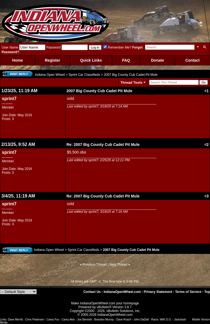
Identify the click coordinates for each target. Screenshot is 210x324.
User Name (10, 47)
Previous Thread (95, 264)
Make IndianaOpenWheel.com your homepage (105, 303)
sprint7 (9, 98)
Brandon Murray (104, 319)
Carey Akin (68, 319)
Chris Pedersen (34, 319)
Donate (157, 60)
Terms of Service (188, 292)
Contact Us (92, 292)
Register (52, 60)
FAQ (126, 60)
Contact (192, 60)
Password (53, 47)
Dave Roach (123, 319)
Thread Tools (131, 82)
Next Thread (118, 264)
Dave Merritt (15, 319)
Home (17, 60)
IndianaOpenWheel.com (122, 292)
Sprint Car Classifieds (84, 75)
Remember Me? (117, 47)
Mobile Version (201, 319)
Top (207, 292)
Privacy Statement (158, 292)
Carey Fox (52, 319)
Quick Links (91, 60)
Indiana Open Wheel (50, 75)
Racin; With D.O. (161, 319)
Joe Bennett (84, 319)
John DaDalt (141, 319)
